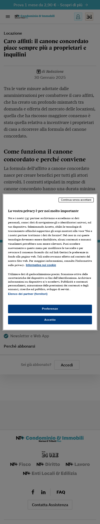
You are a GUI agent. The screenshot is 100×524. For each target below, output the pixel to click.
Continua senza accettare (76, 199)
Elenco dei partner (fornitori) (27, 294)
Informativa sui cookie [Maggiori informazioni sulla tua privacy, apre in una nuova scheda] (41, 265)
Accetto (50, 319)
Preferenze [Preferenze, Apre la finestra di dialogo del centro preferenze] (50, 308)
